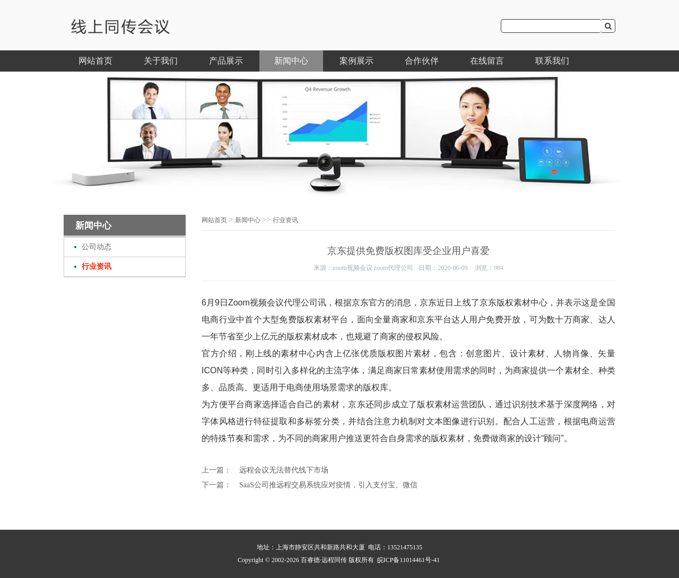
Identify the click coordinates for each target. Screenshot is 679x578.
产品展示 (226, 60)
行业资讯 (96, 266)
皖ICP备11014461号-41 (408, 560)
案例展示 (356, 60)
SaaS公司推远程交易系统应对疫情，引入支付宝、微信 (328, 485)
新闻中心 (291, 60)
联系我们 (552, 60)
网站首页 (95, 60)
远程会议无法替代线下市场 (283, 470)
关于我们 (161, 60)
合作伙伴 (422, 60)
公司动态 (96, 247)
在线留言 (487, 60)
